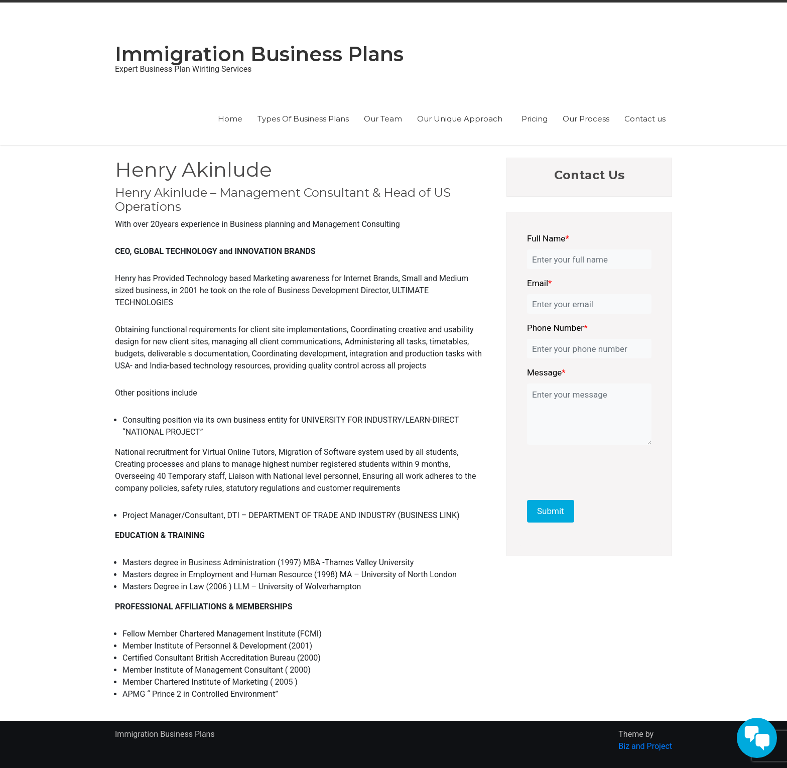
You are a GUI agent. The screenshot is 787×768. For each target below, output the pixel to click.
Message (546, 372)
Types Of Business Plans (303, 118)
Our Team (383, 118)
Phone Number (557, 328)
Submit (550, 511)
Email (539, 283)
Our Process (586, 118)
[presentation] (596, 470)
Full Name (548, 238)
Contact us (645, 118)
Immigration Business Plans (259, 54)
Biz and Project (645, 746)
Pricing (534, 118)
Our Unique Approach (461, 118)
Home (230, 118)
